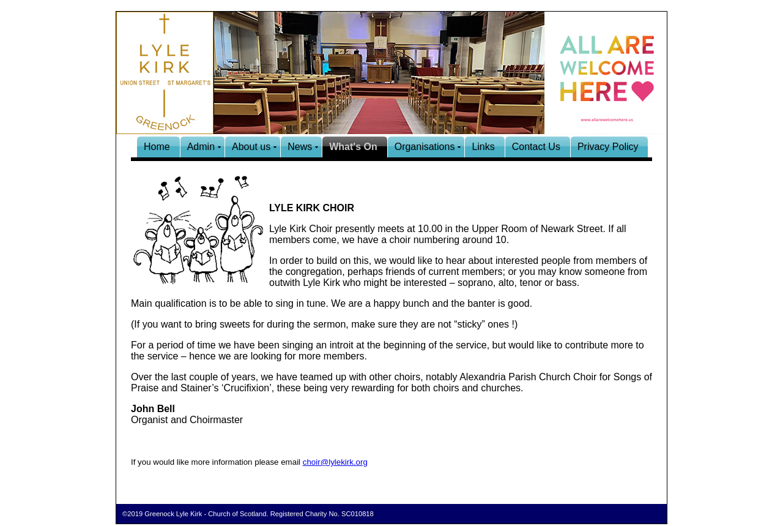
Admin (201, 146)
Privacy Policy (608, 146)
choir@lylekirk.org (335, 462)
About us (251, 146)
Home (157, 146)
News (300, 146)
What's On (353, 146)
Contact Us (536, 146)
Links (483, 146)
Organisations (425, 146)
